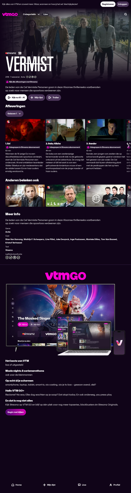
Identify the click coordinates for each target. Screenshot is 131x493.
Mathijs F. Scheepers (34, 239)
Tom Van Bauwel (109, 239)
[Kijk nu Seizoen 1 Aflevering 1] (16, 97)
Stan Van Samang (14, 239)
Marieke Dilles (93, 239)
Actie (8, 232)
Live (45, 14)
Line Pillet (50, 239)
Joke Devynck (62, 239)
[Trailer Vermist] (53, 97)
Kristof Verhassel (13, 242)
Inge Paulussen (77, 239)
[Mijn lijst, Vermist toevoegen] (36, 97)
